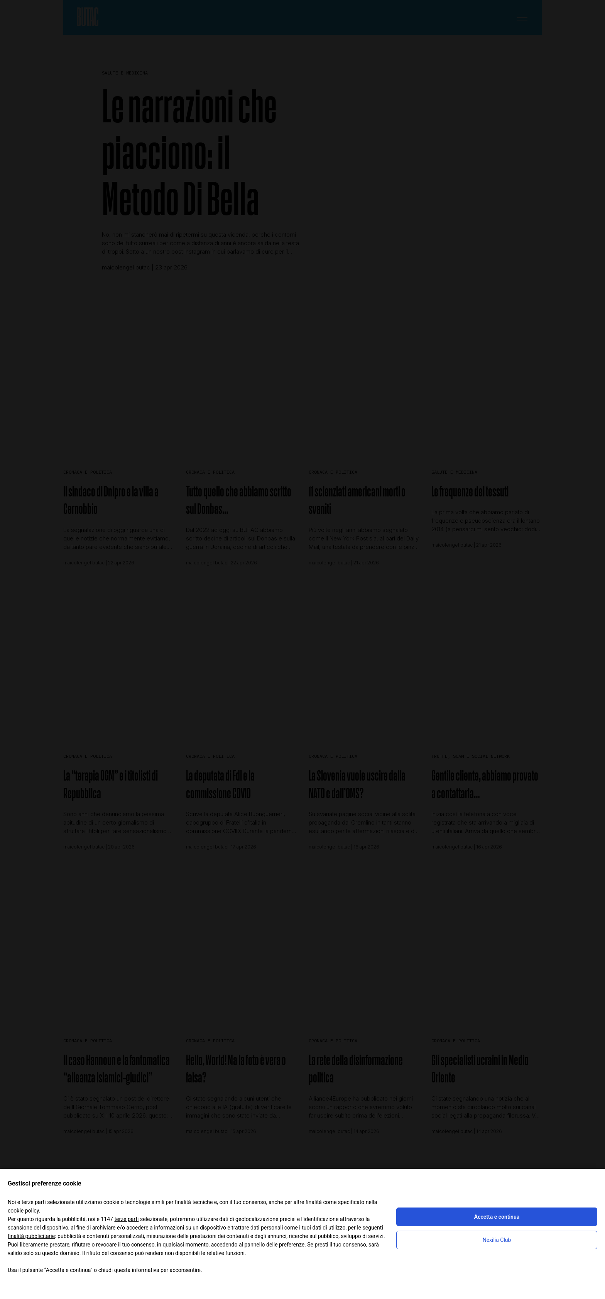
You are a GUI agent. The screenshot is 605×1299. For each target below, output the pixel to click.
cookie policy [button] (23, 1211)
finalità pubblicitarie (31, 1236)
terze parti (126, 1219)
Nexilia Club (497, 1240)
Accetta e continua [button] (496, 1217)
